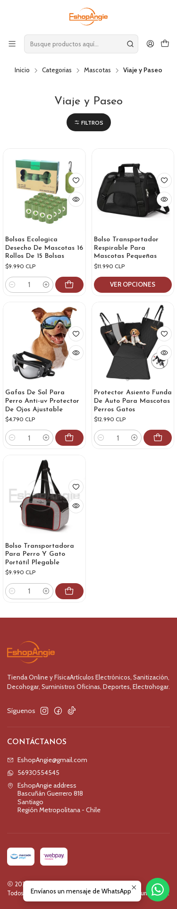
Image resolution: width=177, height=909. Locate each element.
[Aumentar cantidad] (46, 284)
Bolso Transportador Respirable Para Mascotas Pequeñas (126, 248)
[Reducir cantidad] (12, 284)
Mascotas (97, 70)
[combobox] (81, 43)
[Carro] (165, 43)
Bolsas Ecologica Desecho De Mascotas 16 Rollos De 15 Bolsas (44, 248)
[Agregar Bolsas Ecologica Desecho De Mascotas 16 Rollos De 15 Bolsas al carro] (69, 285)
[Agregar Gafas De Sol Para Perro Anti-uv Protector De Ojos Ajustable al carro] (69, 438)
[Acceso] (150, 43)
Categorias (57, 70)
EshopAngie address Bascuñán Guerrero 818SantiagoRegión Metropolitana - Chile (54, 798)
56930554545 (33, 772)
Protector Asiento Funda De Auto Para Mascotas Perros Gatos (133, 401)
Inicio (22, 70)
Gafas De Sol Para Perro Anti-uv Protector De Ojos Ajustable (42, 401)
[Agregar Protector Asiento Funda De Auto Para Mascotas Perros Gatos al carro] (157, 438)
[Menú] (12, 43)
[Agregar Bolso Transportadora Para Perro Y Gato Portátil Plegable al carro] (73, 602)
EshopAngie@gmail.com (47, 760)
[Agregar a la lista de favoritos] (76, 180)
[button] (89, 122)
